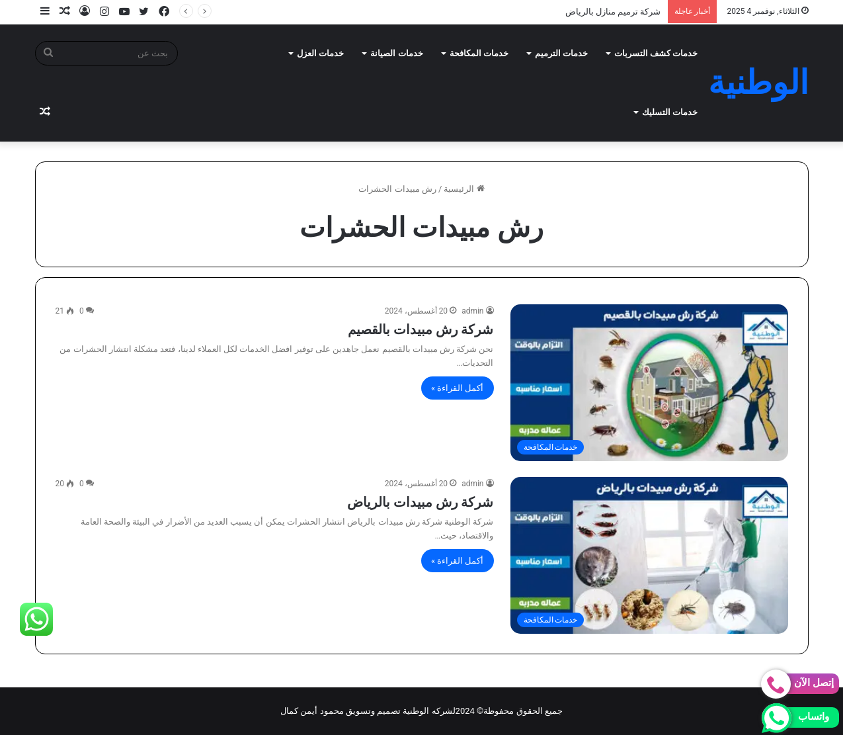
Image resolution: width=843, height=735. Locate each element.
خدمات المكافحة (479, 53)
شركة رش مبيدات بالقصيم (421, 329)
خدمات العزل (320, 53)
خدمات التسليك (670, 112)
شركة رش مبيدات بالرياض (420, 502)
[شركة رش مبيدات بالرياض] (649, 555)
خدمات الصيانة (396, 53)
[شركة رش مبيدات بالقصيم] (649, 382)
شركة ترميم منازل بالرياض (613, 12)
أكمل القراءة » (457, 388)
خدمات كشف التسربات (656, 53)
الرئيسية (464, 189)
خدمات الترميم (561, 53)
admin (472, 311)
